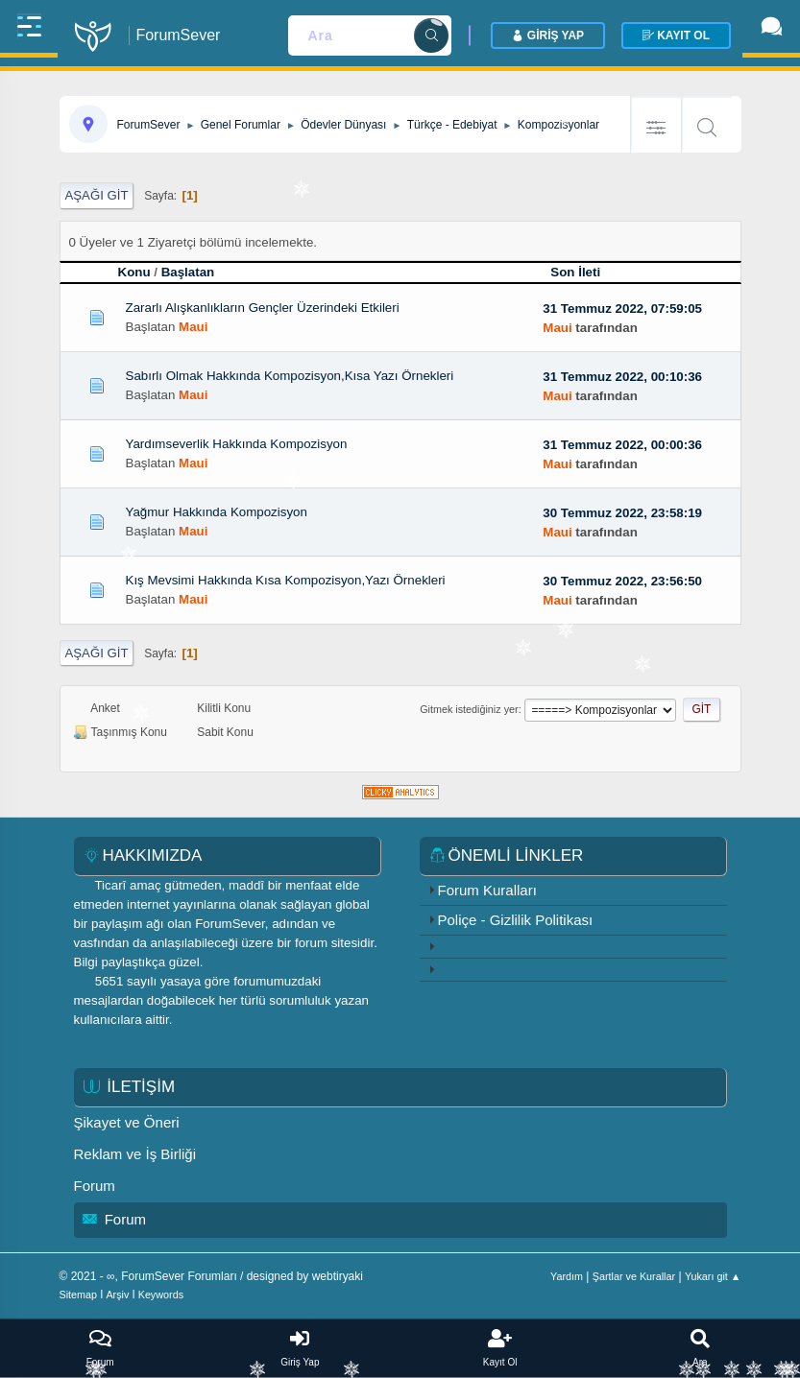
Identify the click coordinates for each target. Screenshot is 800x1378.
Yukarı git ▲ (713, 1276)
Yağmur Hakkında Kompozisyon (216, 512)
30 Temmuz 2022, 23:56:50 (622, 581)
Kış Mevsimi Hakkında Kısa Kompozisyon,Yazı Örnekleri (286, 580)
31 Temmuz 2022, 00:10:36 (622, 376)
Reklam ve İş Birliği (135, 1154)
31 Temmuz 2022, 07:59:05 (622, 308)
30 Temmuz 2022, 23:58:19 (622, 513)
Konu (134, 272)
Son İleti (584, 272)
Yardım (566, 1276)
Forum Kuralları (487, 890)
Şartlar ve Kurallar (634, 1276)
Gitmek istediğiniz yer (469, 709)
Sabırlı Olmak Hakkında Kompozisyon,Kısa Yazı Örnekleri (290, 375)
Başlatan (188, 272)
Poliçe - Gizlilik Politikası (516, 920)
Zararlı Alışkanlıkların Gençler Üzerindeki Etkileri (263, 307)
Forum (94, 1185)
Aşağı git (97, 195)
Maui (193, 327)
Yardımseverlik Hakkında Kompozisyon (237, 444)
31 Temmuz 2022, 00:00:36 (622, 445)
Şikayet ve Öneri (127, 1122)
